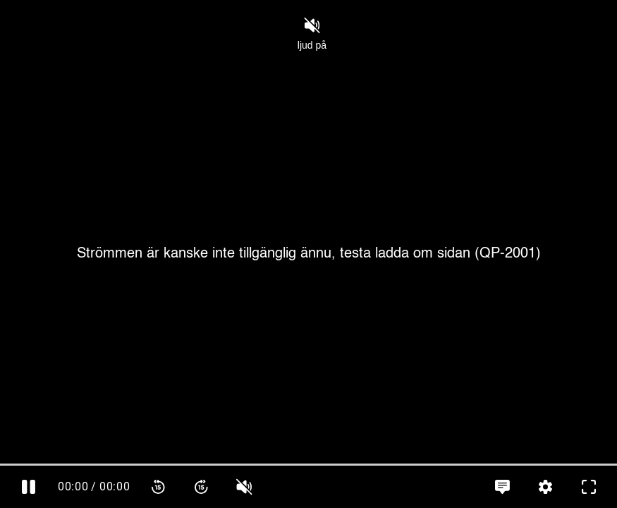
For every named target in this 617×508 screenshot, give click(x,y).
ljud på (312, 34)
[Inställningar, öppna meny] (545, 486)
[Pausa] (29, 486)
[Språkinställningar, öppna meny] (502, 486)
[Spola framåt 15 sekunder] (201, 486)
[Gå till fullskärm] (588, 486)
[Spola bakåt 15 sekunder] (158, 486)
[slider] (308, 465)
